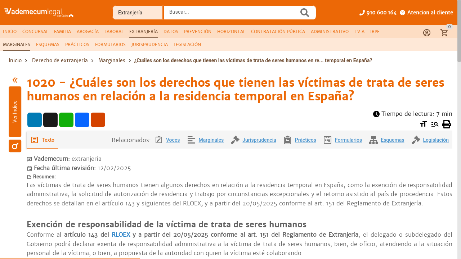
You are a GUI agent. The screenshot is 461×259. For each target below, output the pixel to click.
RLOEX (122, 234)
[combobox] (233, 14)
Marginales (111, 60)
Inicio (15, 60)
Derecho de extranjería (60, 60)
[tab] (9, 31)
